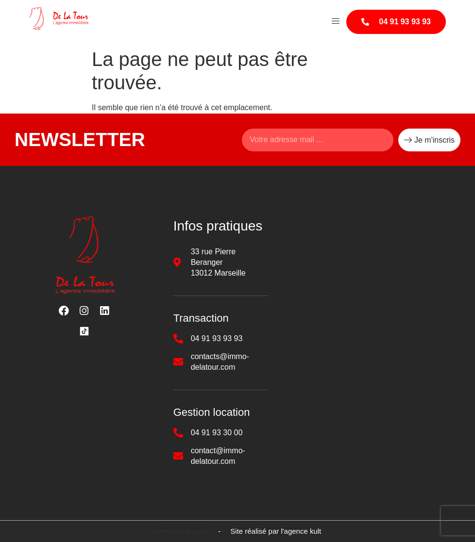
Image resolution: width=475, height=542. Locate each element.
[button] (181, 531)
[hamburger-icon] (335, 22)
